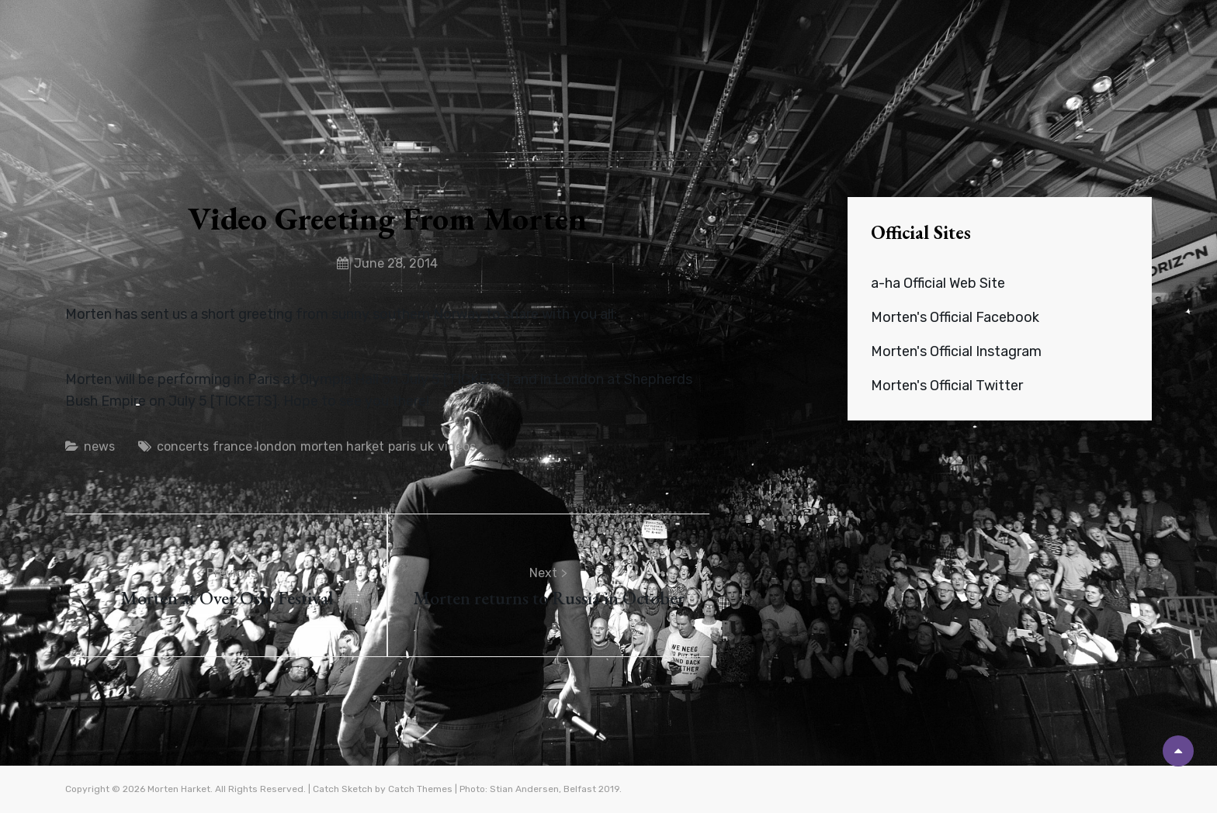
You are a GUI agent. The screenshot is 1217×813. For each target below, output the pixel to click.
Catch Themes (420, 789)
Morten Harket (178, 789)
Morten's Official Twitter (947, 385)
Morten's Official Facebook (955, 317)
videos (457, 446)
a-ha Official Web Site (938, 283)
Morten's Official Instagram (956, 351)
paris (402, 446)
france (232, 446)
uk (427, 446)
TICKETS (476, 379)
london (276, 446)
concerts (183, 446)
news (99, 446)
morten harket (342, 446)
